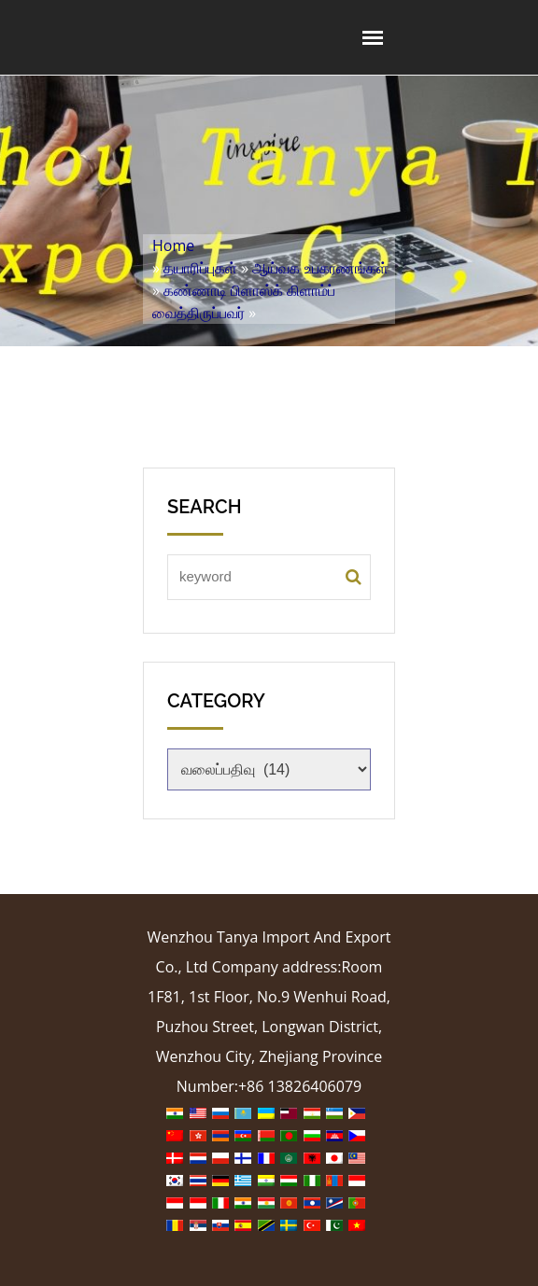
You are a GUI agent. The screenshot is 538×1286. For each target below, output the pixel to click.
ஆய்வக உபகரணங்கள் (320, 268)
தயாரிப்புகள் (200, 268)
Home (173, 245)
